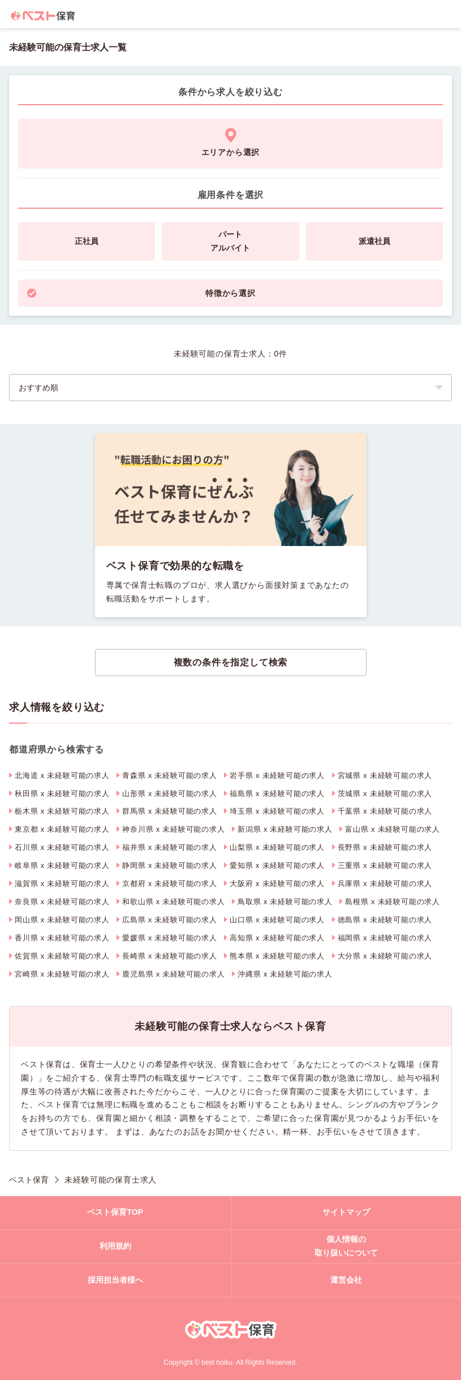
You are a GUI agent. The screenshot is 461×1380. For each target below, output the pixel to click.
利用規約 (115, 1245)
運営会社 (346, 1279)
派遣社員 (374, 241)
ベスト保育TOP (115, 1211)
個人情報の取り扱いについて (346, 1246)
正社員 (86, 241)
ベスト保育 (29, 1179)
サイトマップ (346, 1211)
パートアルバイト (230, 241)
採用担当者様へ (115, 1279)
